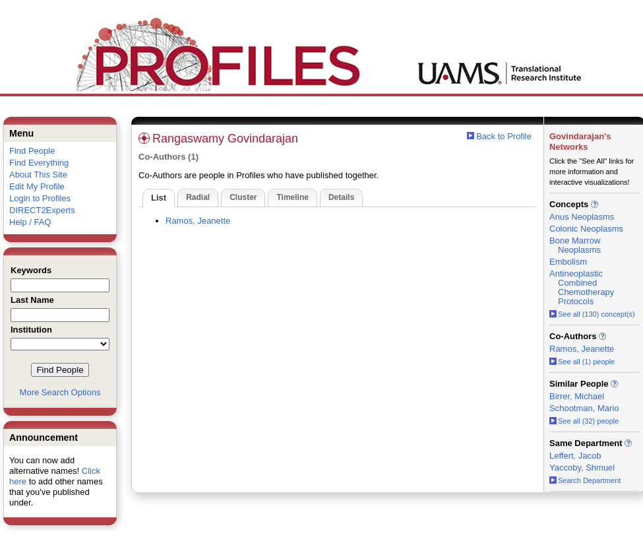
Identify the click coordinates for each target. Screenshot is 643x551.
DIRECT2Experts (42, 210)
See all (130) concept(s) (592, 314)
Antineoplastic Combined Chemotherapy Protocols (581, 287)
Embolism (568, 262)
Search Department (585, 480)
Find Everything (39, 163)
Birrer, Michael (576, 396)
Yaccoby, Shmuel (582, 467)
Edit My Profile (37, 186)
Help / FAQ (30, 222)
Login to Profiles (40, 198)
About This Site (38, 174)
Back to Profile (504, 136)
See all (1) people (582, 362)
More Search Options (60, 392)
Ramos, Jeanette (198, 221)
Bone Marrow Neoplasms (575, 245)
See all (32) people (584, 421)
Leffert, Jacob (575, 456)
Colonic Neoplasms (586, 229)
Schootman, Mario (584, 408)
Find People (32, 151)
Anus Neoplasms (581, 217)
